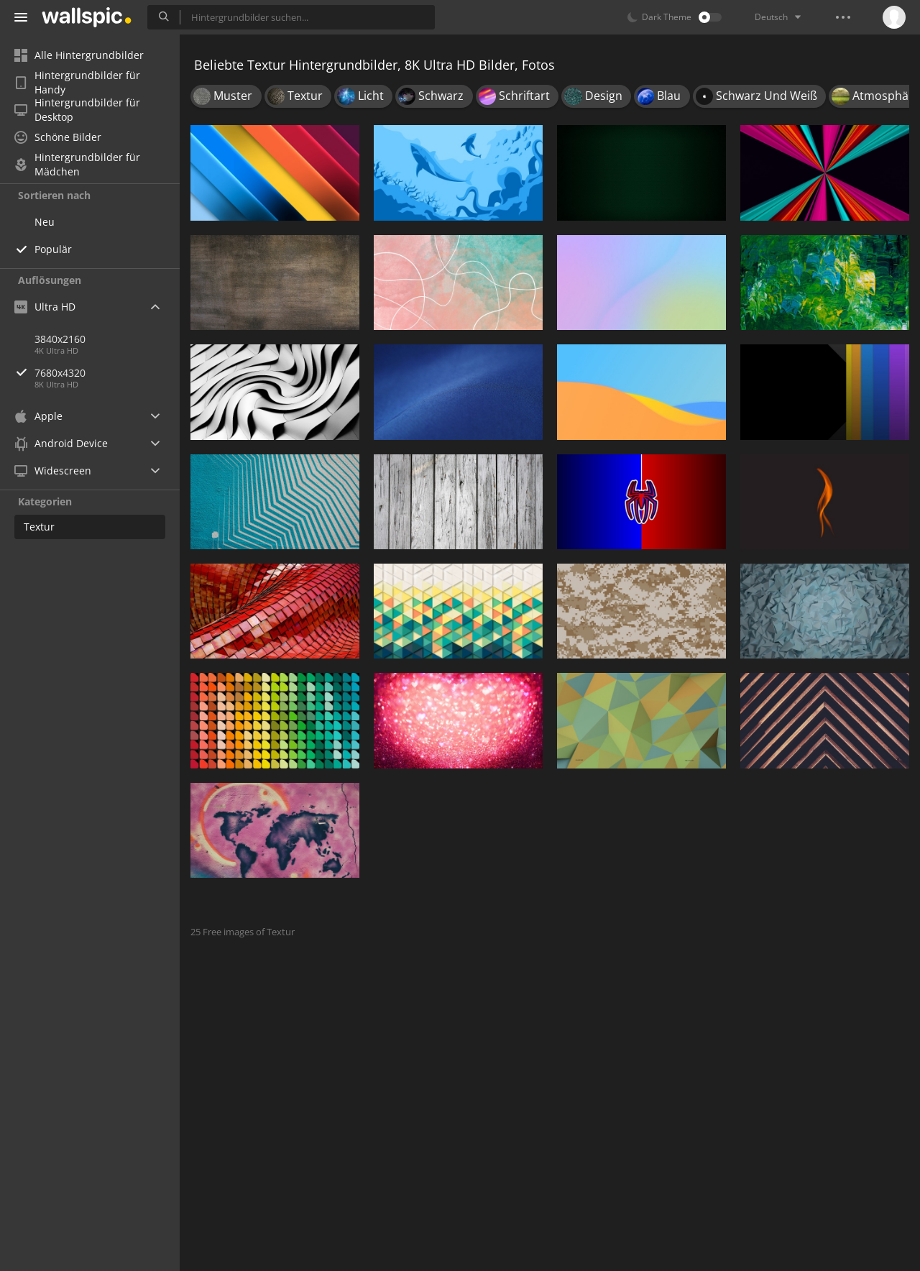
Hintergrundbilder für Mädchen (77, 164)
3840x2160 (60, 339)
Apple (38, 416)
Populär (53, 249)
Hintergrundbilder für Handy (77, 82)
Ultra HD (44, 306)
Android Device (61, 443)
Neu (44, 222)
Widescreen (52, 470)
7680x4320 (107, 372)
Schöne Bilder (57, 137)
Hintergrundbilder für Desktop (77, 110)
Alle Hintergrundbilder (79, 55)
